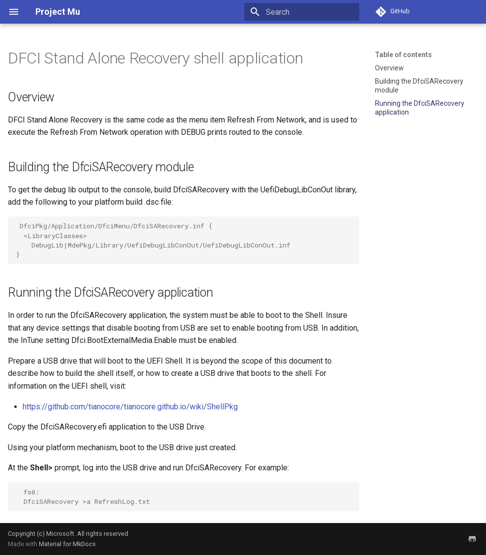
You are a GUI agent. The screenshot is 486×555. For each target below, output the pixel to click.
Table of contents (403, 55)
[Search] (301, 12)
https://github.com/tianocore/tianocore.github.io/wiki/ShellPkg (130, 406)
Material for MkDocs (67, 544)
